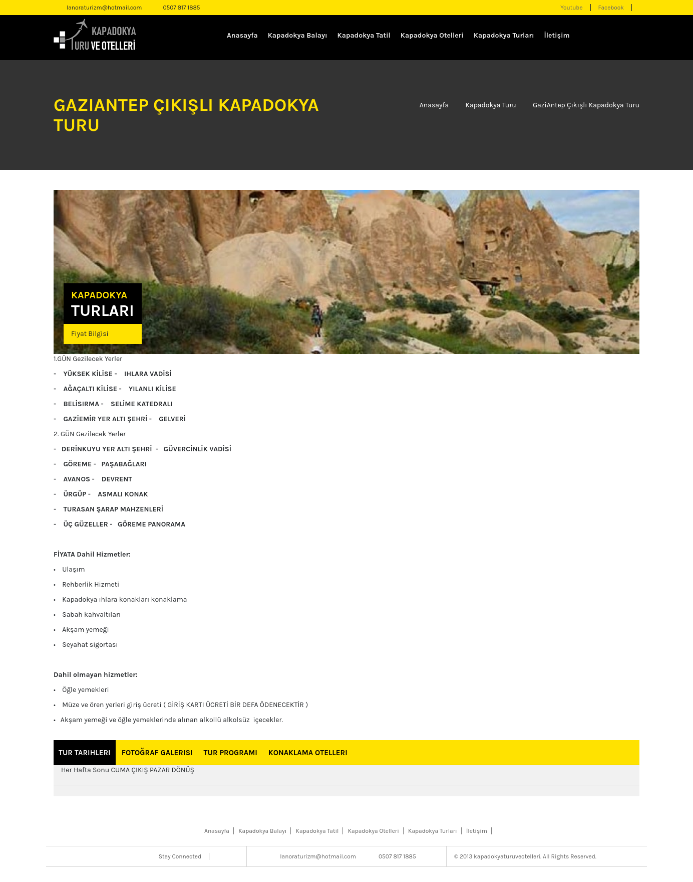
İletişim (557, 35)
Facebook (611, 7)
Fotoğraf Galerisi (157, 752)
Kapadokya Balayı (297, 35)
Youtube (571, 7)
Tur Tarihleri (85, 752)
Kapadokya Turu (490, 105)
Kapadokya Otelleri (432, 35)
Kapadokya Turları (504, 35)
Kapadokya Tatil (364, 35)
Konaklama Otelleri (308, 752)
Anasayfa (242, 35)
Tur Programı (230, 752)
